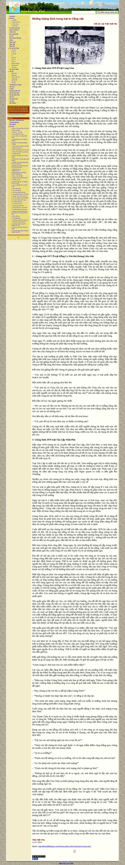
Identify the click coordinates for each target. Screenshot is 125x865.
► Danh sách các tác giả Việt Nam (20, 146)
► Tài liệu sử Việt (16, 179)
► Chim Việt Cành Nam (17, 134)
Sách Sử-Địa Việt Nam (15, 38)
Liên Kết (11, 126)
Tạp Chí (11, 71)
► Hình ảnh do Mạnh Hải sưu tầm (20, 150)
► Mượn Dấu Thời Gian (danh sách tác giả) (20, 159)
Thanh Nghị (14, 79)
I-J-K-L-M (14, 54)
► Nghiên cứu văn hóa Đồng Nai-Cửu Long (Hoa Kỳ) (20, 163)
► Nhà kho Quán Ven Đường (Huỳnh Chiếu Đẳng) (19, 173)
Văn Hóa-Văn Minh (14, 93)
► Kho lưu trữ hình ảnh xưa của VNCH (20, 156)
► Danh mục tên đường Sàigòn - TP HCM (20, 143)
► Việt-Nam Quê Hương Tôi (19, 222)
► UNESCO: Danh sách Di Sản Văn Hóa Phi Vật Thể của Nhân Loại (19, 213)
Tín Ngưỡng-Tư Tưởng (15, 84)
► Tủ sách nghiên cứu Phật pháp (20, 198)
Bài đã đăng (12, 103)
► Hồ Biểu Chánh (16, 153)
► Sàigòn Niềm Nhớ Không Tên (19, 177)
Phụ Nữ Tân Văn (16, 77)
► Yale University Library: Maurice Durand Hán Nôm (20, 231)
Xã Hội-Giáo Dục (13, 99)
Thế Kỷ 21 (14, 81)
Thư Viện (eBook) (14, 122)
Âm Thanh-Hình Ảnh (14, 28)
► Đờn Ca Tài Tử (16, 22)
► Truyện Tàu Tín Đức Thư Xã (19, 196)
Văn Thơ (11, 97)
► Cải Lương (15, 24)
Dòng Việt (14, 75)
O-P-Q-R (14, 57)
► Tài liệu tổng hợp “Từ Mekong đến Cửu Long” (20, 182)
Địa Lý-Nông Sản (13, 34)
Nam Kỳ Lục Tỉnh (33, 11)
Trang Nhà (12, 16)
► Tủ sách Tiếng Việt (17, 201)
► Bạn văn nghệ (16, 130)
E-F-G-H (14, 52)
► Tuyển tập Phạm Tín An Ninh (19, 207)
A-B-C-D (14, 50)
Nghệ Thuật (12, 42)
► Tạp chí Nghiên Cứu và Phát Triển (19, 185)
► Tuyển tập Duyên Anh (18, 205)
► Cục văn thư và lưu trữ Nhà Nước (19, 136)
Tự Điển (11, 89)
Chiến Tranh (12, 32)
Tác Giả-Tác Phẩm (14, 48)
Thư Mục (11, 101)
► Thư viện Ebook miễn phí (18, 192)
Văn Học (14, 82)
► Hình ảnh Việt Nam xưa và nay (20, 151)
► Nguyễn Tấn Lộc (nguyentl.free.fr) (16, 170)
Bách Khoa (14, 73)
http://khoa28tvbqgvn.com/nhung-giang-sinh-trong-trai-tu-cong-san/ (65, 846)
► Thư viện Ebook (16, 190)
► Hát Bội (14, 20)
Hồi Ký (11, 40)
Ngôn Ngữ (12, 46)
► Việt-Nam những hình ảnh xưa (20, 220)
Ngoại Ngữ (12, 44)
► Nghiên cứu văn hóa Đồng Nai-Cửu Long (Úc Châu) (20, 166)
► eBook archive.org (17, 148)
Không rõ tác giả (16, 63)
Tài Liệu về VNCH (14, 69)
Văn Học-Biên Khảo (14, 95)
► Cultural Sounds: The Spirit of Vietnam (19, 140)
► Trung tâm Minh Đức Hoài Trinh (20, 194)
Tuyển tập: (14, 67)
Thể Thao (11, 87)
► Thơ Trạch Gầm (16, 188)
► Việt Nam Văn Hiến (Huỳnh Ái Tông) (20, 228)
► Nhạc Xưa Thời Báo (17, 176)
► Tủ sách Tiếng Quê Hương (19, 200)
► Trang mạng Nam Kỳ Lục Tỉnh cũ (17, 114)
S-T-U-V (14, 59)
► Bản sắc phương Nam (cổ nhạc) (20, 128)
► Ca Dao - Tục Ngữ (17, 132)
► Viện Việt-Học (16, 216)
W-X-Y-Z (14, 61)
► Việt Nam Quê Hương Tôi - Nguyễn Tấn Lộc (19, 224)
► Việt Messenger (16, 218)
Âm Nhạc (11, 18)
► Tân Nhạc (15, 26)
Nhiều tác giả (15, 65)
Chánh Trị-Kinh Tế (14, 30)
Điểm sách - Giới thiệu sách (16, 120)
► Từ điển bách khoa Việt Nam (19, 209)
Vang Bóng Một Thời (14, 90)
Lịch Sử (11, 36)
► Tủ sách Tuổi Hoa (17, 203)
